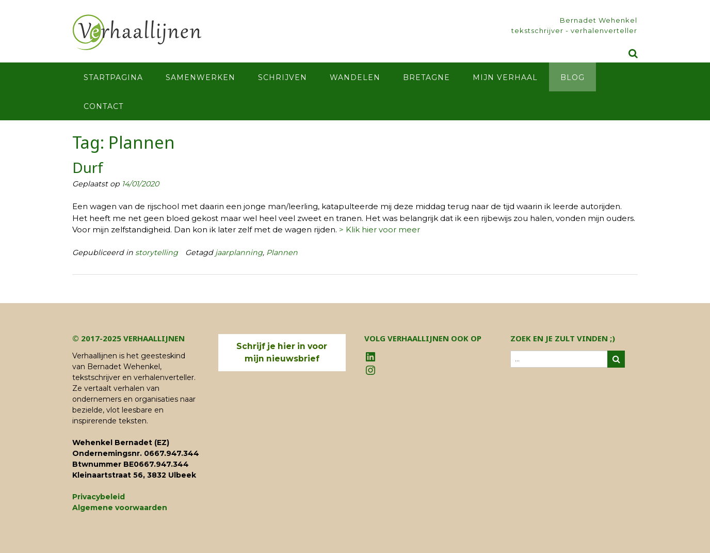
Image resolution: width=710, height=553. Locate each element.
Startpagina (113, 77)
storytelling (156, 252)
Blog (572, 77)
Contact (103, 106)
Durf (87, 167)
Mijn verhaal (505, 77)
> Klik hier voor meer (379, 229)
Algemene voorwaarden (119, 507)
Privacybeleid (98, 496)
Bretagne (426, 77)
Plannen (282, 252)
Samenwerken (200, 77)
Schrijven (282, 77)
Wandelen (355, 77)
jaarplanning (239, 252)
